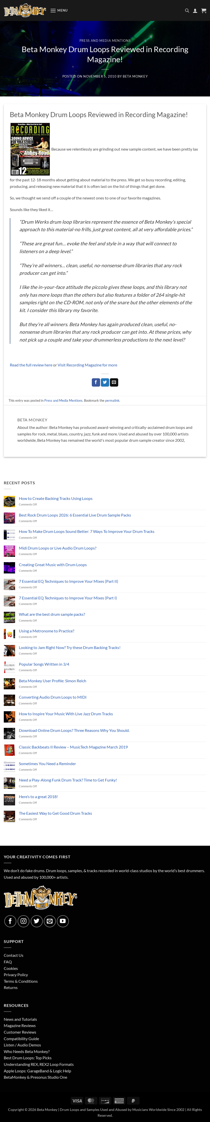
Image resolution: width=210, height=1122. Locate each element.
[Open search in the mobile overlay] (187, 10)
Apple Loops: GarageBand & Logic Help (37, 1070)
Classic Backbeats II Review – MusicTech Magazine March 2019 (73, 746)
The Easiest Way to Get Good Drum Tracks (55, 813)
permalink (112, 400)
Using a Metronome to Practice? (46, 630)
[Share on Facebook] (96, 382)
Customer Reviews (20, 1032)
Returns (11, 987)
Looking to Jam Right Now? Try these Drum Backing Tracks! (69, 647)
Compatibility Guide (21, 1038)
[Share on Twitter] (105, 382)
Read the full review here (31, 364)
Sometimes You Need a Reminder (47, 763)
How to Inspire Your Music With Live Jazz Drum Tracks (66, 713)
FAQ (8, 961)
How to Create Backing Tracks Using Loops (56, 498)
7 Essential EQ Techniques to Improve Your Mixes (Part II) (68, 581)
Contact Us (13, 955)
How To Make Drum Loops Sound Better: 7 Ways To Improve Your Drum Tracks (86, 531)
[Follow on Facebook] (10, 921)
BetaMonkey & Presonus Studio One (35, 1077)
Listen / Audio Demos (22, 1044)
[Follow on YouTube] (63, 921)
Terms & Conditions (21, 981)
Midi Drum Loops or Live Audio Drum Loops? (57, 548)
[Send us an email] (50, 921)
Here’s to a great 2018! (38, 796)
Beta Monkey (135, 76)
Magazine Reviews (20, 1025)
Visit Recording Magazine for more (87, 364)
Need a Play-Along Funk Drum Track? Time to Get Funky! (68, 779)
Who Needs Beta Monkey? (27, 1051)
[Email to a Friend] (114, 382)
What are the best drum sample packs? (52, 614)
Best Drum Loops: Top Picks (28, 1057)
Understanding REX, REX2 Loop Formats (39, 1064)
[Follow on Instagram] (24, 921)
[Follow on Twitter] (37, 921)
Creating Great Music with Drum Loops (53, 564)
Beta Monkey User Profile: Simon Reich (52, 680)
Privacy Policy (16, 974)
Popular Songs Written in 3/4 (44, 664)
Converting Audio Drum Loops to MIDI (53, 697)
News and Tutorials (20, 1019)
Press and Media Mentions (105, 41)
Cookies (11, 968)
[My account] (195, 10)
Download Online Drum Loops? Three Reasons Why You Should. (74, 730)
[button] (59, 10)
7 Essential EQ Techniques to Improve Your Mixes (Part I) (68, 597)
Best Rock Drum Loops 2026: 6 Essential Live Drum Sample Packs (75, 515)
